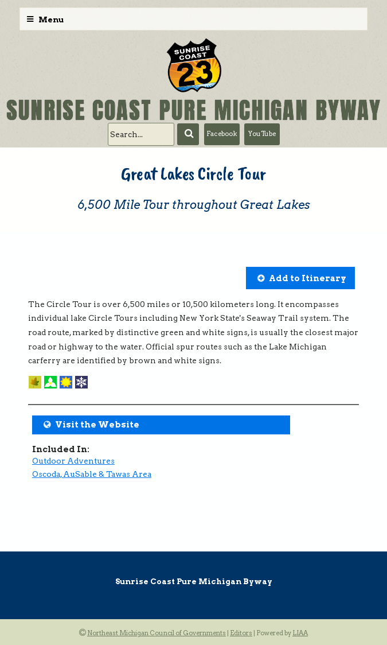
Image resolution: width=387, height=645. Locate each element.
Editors (241, 633)
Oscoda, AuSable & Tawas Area (91, 474)
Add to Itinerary (307, 278)
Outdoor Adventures (73, 460)
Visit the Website (97, 424)
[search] (141, 134)
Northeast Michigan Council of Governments (156, 633)
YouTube (262, 134)
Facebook (221, 134)
